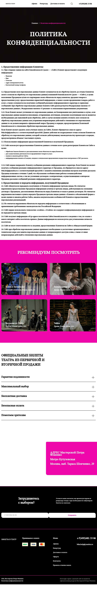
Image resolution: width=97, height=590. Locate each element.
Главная (35, 23)
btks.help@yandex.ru (84, 545)
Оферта (55, 557)
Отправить (71, 515)
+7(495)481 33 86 (85, 4)
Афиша (34, 4)
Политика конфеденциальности (12, 581)
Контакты (56, 561)
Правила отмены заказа (62, 565)
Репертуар (44, 4)
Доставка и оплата (57, 4)
